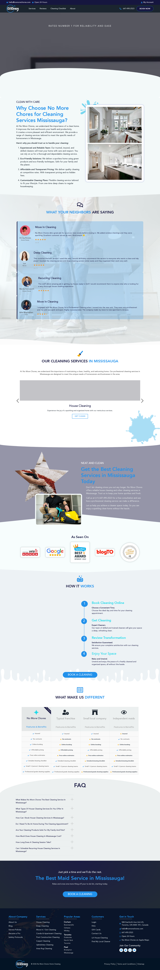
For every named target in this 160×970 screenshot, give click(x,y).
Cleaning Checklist (58, 9)
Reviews (43, 9)
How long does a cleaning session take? (33, 842)
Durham (67, 922)
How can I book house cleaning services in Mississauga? (40, 818)
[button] (18, 401)
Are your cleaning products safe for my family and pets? (40, 830)
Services (32, 9)
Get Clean (80, 416)
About (72, 9)
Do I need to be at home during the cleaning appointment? (42, 824)
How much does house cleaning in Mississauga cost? (38, 836)
